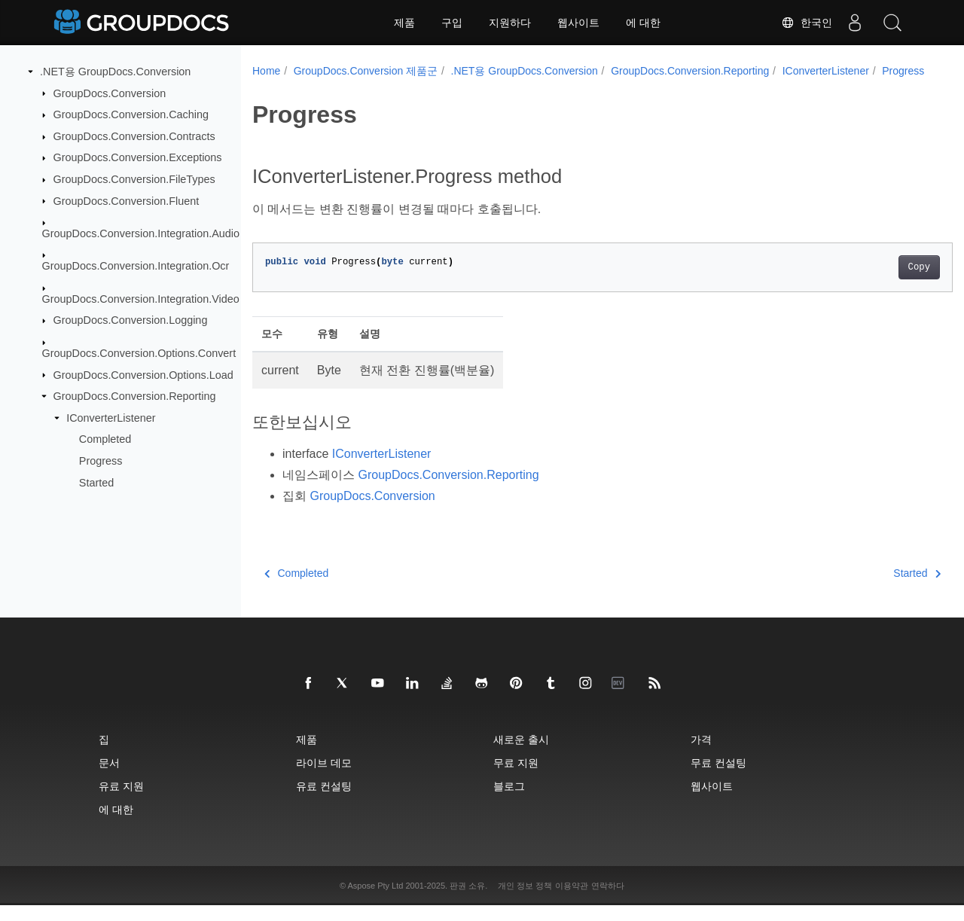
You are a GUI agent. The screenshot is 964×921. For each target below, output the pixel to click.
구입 (451, 23)
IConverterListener (110, 418)
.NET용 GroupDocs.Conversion (115, 72)
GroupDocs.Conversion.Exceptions (137, 157)
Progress (101, 461)
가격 (701, 755)
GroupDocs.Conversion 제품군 (366, 71)
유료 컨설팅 (324, 801)
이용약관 (571, 901)
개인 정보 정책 (525, 901)
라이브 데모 (324, 778)
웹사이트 (578, 23)
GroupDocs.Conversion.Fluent (126, 200)
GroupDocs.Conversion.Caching (131, 114)
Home (266, 71)
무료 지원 (515, 778)
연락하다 (607, 901)
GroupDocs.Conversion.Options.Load (143, 374)
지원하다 (510, 23)
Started (96, 482)
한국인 (806, 22)
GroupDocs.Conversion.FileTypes (134, 179)
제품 (404, 23)
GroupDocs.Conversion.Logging (130, 320)
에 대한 (643, 23)
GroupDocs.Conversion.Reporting (134, 396)
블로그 (509, 801)
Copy (870, 283)
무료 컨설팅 (718, 778)
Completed (105, 439)
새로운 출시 (521, 755)
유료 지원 (121, 801)
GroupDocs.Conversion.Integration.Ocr (136, 266)
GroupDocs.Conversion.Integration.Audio (140, 233)
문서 (109, 778)
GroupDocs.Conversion (109, 93)
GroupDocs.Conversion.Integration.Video (140, 299)
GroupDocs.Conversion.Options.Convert (139, 353)
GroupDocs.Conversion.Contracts (134, 136)
